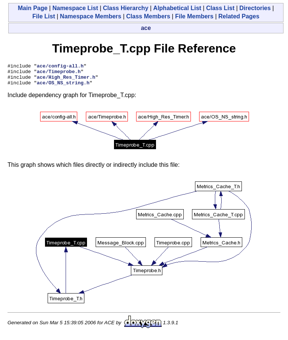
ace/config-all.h (60, 66)
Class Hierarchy (125, 8)
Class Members (148, 16)
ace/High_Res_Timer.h (66, 80)
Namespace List (75, 8)
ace (146, 28)
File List (43, 16)
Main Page (32, 8)
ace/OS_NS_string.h (63, 87)
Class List (220, 8)
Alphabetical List (177, 8)
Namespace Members (91, 16)
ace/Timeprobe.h (59, 73)
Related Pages (238, 16)
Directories (255, 8)
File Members (194, 16)
